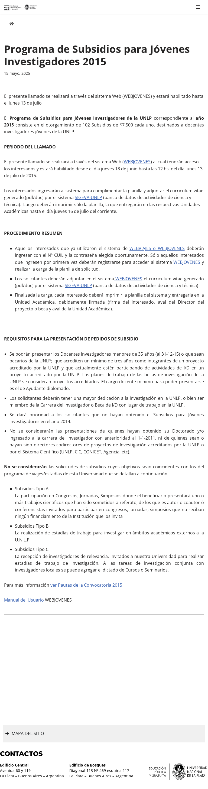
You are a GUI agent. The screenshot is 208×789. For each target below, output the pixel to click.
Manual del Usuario (24, 602)
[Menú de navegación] (198, 7)
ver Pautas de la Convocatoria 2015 (86, 587)
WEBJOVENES (137, 162)
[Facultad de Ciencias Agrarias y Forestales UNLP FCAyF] (20, 7)
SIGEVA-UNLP (88, 198)
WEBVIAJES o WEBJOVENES (157, 249)
